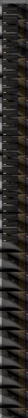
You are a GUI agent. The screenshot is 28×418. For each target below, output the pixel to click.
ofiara (23, 242)
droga (22, 108)
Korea (20, 179)
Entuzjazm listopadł (5, 159)
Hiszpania (21, 143)
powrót (19, 276)
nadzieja (21, 217)
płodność (23, 262)
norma (22, 235)
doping (24, 106)
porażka (22, 272)
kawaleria (21, 163)
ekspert (21, 117)
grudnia (20, 14)
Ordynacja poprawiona (5, 55)
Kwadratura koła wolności (22, 28)
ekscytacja (24, 116)
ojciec (24, 243)
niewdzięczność (20, 232)
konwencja (24, 178)
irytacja (21, 154)
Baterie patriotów (21, 17)
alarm (24, 58)
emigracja (5, 115)
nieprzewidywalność (23, 228)
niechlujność (19, 223)
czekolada (23, 94)
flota (20, 127)
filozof (20, 126)
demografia (24, 99)
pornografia (24, 272)
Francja (20, 128)
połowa (20, 270)
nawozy (24, 221)
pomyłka (24, 270)
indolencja (20, 149)
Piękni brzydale (4, 7)
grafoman (19, 137)
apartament (19, 64)
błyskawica (21, 81)
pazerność (23, 255)
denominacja (19, 100)
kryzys (23, 184)
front (24, 128)
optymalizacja (21, 247)
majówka (23, 197)
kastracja (19, 162)
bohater (5, 188)
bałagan (19, 72)
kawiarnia (23, 163)
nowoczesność (22, 236)
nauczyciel (7, 67)
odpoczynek (20, 241)
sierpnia (20, 42)
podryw (19, 266)
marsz (20, 200)
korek (21, 179)
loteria (20, 193)
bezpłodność (22, 76)
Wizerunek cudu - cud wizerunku (6, 236)
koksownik (21, 168)
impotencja (21, 148)
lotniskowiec (23, 193)
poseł (24, 273)
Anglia (23, 62)
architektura (5, 76)
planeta (21, 261)
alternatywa (23, 59)
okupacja (24, 244)
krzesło (24, 184)
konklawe (19, 175)
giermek (21, 132)
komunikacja (20, 173)
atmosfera (22, 68)
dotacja (23, 107)
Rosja (8, 91)
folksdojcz (23, 127)
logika (24, 192)
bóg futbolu (20, 82)
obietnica (21, 237)
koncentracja (24, 173)
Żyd (13, 195)
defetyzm (19, 97)
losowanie (19, 193)
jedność (20, 156)
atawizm (19, 68)
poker (24, 267)
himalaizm (21, 142)
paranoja (9, 76)
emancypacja (21, 119)
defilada (21, 97)
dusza (20, 109)
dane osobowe (22, 96)
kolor (24, 169)
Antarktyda (19, 63)
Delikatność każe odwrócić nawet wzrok (22, 39)
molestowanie (8, 232)
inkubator (24, 150)
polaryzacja (22, 268)
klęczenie (23, 166)
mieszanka (19, 207)
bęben (24, 77)
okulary (21, 244)
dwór (22, 109)
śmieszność (13, 115)
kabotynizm (23, 157)
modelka (19, 212)
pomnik (10, 76)
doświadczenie (22, 107)
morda (24, 213)
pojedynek (23, 267)
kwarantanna (23, 187)
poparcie (21, 271)
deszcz (22, 101)
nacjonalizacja (22, 216)
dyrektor (19, 111)
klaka (23, 165)
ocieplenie (7, 51)
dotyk (24, 107)
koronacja (22, 179)
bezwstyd (21, 77)
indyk (21, 149)
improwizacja (24, 148)
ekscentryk (22, 116)
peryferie (24, 256)
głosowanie (22, 133)
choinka (23, 88)
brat (23, 82)
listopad (8, 163)
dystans (19, 112)
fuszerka (21, 129)
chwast (24, 89)
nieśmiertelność (24, 230)
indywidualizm (23, 149)
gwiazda (23, 139)
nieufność (22, 231)
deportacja (24, 100)
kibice (19, 164)
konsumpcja (20, 177)
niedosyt (22, 224)
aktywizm (22, 58)
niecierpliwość (22, 223)
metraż (24, 205)
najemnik (21, 218)
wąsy (13, 76)
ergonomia (24, 121)
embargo (22, 119)
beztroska (19, 77)
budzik (22, 84)
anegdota (19, 62)
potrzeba (21, 275)
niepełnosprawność (20, 227)
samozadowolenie (11, 115)
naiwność (19, 218)
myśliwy (19, 216)
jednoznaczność (22, 156)
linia (23, 191)
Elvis (19, 119)
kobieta (6, 232)
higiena (19, 142)
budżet (23, 84)
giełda (20, 132)
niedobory (24, 223)
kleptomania (20, 166)
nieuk (24, 231)
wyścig (13, 84)
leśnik (22, 190)
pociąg (24, 263)
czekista (21, 94)
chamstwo (21, 87)
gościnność (19, 136)
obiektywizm (20, 237)
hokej (24, 143)
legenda (21, 189)
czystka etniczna (22, 95)
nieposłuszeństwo (20, 228)
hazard (19, 141)
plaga (19, 261)
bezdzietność (21, 75)
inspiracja (19, 151)
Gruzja (23, 138)
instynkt (21, 151)
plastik (24, 261)
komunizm (22, 173)
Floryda (19, 127)
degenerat (24, 97)
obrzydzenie (21, 238)
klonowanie (19, 167)
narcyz (19, 219)
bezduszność (19, 75)
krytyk (21, 184)
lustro (23, 194)
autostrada (19, 70)
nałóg (24, 218)
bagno (23, 71)
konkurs (23, 175)
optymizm (23, 247)
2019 (19, 12)
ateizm (20, 68)
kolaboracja (5, 67)
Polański (20, 268)
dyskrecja (24, 111)
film (19, 126)
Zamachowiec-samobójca (5, 144)
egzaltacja (9, 188)
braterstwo (24, 82)
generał (23, 131)
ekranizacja (21, 116)
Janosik (20, 155)
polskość (19, 270)
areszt (24, 65)
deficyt (20, 97)
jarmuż (24, 155)
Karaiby (23, 161)
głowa (23, 133)
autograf (21, 69)
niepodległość (10, 163)
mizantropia (24, 210)
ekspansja (19, 117)
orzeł (21, 248)
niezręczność (22, 234)
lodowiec (21, 192)
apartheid (21, 64)
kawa (19, 163)
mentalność (19, 205)
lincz (22, 191)
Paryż (20, 254)
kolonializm (23, 169)
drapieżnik (19, 108)
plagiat (20, 261)
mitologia (21, 210)
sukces (11, 84)
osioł (22, 248)
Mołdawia (24, 212)
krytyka (22, 184)
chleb (20, 88)
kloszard (21, 167)
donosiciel (21, 106)
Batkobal (20, 74)
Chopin (24, 88)
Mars (19, 200)
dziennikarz (23, 113)
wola (12, 84)
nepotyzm (23, 222)
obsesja (22, 238)
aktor (19, 58)
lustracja (22, 194)
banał (21, 72)
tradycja (10, 140)
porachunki (19, 272)
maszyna (24, 201)
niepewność (24, 227)
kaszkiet (22, 162)
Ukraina (12, 172)
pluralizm (19, 262)
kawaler (20, 163)
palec (24, 250)
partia (6, 38)
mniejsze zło (20, 211)
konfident (19, 174)
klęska (24, 166)
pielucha (19, 258)
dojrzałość (23, 105)
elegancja (21, 118)
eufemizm (22, 122)
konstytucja (22, 176)
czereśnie (24, 94)
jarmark (23, 155)
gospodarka (5, 195)
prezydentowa (11, 67)
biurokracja (24, 79)
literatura (6, 133)
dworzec (21, 109)
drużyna (24, 108)
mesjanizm (21, 205)
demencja (21, 99)
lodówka (23, 192)
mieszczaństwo (22, 207)
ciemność (21, 90)
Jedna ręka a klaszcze (5, 80)
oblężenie (23, 237)
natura (19, 221)
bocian (22, 81)
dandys (19, 96)
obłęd (24, 237)
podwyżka (22, 266)
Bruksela (24, 83)
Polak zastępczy (4, 167)
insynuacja (24, 151)
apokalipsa (24, 64)
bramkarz (22, 82)
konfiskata (21, 174)
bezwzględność (23, 77)
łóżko (22, 196)
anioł (24, 62)
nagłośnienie (24, 217)
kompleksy (9, 202)
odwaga (21, 242)
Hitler (22, 143)
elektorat (22, 118)
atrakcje (24, 68)
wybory (8, 38)
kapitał (23, 160)
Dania (23, 96)
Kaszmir (23, 162)
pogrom (20, 267)
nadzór (22, 217)
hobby (23, 143)
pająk (22, 250)
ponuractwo (19, 271)
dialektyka (24, 102)
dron (23, 108)
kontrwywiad (20, 178)
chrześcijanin (20, 89)
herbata (24, 141)
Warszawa (12, 76)
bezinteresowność (24, 75)
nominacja (19, 235)
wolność (11, 133)
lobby (20, 192)
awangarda (23, 70)
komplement (22, 172)
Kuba (24, 185)
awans (24, 70)
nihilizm (24, 234)
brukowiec (23, 83)
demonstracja (5, 155)
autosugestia (21, 70)
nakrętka (22, 218)
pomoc (23, 270)
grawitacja (23, 137)
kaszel (21, 162)
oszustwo (5, 58)
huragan (24, 145)
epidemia (20, 121)
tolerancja (12, 195)
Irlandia (19, 154)
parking (24, 253)
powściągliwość (24, 276)
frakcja (19, 128)
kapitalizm (21, 160)
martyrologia (24, 200)
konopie (24, 175)
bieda (4, 140)
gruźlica (24, 138)
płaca (20, 262)
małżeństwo (22, 198)
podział (24, 266)
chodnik (22, 88)
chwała (23, 89)
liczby (20, 191)
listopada (20, 15)
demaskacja (20, 99)
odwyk (22, 242)
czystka (20, 95)
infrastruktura (22, 150)
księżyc (22, 185)
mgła (21, 206)
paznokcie (24, 255)
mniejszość (22, 211)
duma (19, 109)
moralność (23, 213)
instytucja (22, 151)
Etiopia (20, 122)
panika (9, 232)
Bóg (19, 82)
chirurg (19, 88)
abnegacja (21, 55)
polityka (7, 38)
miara (22, 206)
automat (24, 69)
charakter (24, 87)
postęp (7, 133)
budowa (21, 84)
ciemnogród (19, 90)
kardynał (24, 161)
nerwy (24, 222)
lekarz (24, 189)
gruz (22, 138)
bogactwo (24, 81)
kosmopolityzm (20, 180)
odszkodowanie (20, 242)
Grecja (24, 137)
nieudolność (7, 115)
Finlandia (24, 126)
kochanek (19, 168)
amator (24, 59)
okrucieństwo (20, 244)
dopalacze (23, 106)
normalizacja (24, 235)
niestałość (24, 229)
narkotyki (21, 219)
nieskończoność (20, 229)
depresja (5, 163)
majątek (21, 197)
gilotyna (24, 132)
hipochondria (24, 142)
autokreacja (23, 69)
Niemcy (9, 67)
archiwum (21, 65)
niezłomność (20, 234)
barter (4, 30)
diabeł (23, 102)
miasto (23, 206)
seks (14, 232)
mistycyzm (19, 210)
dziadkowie (24, 112)
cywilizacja (21, 93)
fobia (21, 127)
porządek (21, 273)
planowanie (23, 261)
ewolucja (21, 123)
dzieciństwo (20, 113)
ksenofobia (9, 140)
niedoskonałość (20, 224)
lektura (19, 190)
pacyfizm (19, 250)
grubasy (19, 138)
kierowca (5, 84)
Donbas (19, 106)
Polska (12, 163)
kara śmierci (20, 161)
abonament (22, 55)
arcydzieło (23, 65)
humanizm (22, 145)
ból (21, 82)
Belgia (23, 74)
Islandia (24, 154)
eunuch (24, 122)
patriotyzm (10, 30)
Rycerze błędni (4, 199)
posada (23, 273)
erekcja (22, 121)
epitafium (21, 121)
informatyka (20, 150)
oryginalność (20, 248)
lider (21, 191)
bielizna (24, 78)
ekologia (5, 51)
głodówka (19, 133)
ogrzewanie (23, 243)
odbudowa (24, 240)
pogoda (11, 163)
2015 (19, 49)
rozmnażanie (13, 232)
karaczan (21, 161)
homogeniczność (20, 144)
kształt (23, 185)
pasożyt (22, 254)
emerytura (24, 119)
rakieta (12, 30)
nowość (23, 236)
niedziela (24, 224)
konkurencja (21, 175)
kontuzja (6, 84)
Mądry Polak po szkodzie (5, 192)
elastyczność (19, 118)
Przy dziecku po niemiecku (6, 62)
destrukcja (21, 101)
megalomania (22, 204)
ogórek (19, 243)
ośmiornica (19, 249)
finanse (21, 126)
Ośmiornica (4, 88)
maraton (22, 199)
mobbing (24, 211)
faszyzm (19, 125)
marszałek (22, 200)
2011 (19, 52)
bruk (21, 83)
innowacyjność (9, 195)
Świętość (4, 42)
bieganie (20, 78)
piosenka (20, 260)
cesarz (19, 87)
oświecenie (23, 249)
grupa (21, 138)
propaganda (9, 51)
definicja (23, 97)
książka (20, 185)
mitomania (22, 210)
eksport (24, 117)
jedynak (23, 156)
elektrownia (24, 118)
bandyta (23, 72)
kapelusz (19, 160)
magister (19, 197)
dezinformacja (20, 102)
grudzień (20, 138)
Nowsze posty (4, 242)
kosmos (22, 180)
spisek (9, 91)
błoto (19, 81)
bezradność (24, 76)
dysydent (21, 112)
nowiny (20, 236)
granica (21, 137)
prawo (6, 58)
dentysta (21, 100)
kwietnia (20, 45)
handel (7, 30)
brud (19, 83)
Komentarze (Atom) (6, 243)
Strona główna (10, 242)
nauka (23, 221)
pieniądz (22, 258)
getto (19, 132)
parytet (19, 254)
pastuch (23, 254)
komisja (21, 171)
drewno (21, 108)
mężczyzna (20, 206)
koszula (24, 180)
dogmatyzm (20, 105)
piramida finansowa (23, 260)
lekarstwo (23, 189)
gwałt (4, 232)
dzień (24, 113)
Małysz (20, 198)
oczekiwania (22, 240)
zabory (14, 163)
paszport (24, 254)
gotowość (23, 136)
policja (24, 268)
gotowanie (22, 136)
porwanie (19, 273)
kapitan (24, 160)
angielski (22, 62)
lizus (19, 192)
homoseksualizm (22, 144)
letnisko (23, 190)
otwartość (24, 249)
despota (5, 133)
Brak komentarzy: (8, 11)
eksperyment (23, 117)
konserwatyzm (7, 140)
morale (21, 213)
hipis (22, 142)
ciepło (23, 90)
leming (20, 190)
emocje (7, 155)
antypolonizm (24, 63)
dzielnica (21, 113)
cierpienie (24, 90)
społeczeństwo (10, 133)
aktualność (20, 58)
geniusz (24, 131)
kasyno (20, 162)
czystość (24, 95)
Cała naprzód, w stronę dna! (6, 34)
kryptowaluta (20, 184)
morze (4, 38)
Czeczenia (19, 94)
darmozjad (24, 96)
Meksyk (24, 204)
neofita (21, 222)
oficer (24, 242)
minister (24, 209)
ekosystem (19, 116)
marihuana (24, 199)
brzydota (19, 84)
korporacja (24, 179)
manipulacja (20, 199)
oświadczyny (21, 249)
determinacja (24, 101)
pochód (23, 263)
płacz (21, 262)
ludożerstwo (20, 194)
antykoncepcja (22, 63)
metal (22, 205)
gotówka (24, 136)
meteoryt (23, 205)
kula (20, 186)
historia (6, 163)
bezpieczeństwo (20, 76)
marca (20, 46)
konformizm (24, 174)
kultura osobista (24, 186)
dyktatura (7, 76)
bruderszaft (20, 83)
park (23, 253)
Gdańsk (20, 131)
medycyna (19, 204)
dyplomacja (5, 172)
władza (15, 115)
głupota (5, 218)
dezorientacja (21, 102)
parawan (22, 253)
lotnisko (22, 193)
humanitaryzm (20, 145)
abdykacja (19, 55)
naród (22, 219)
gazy (19, 131)
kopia (19, 179)
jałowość (19, 155)
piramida (21, 260)
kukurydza (19, 186)
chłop (21, 88)
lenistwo (21, 190)
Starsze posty (16, 242)
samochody (9, 84)
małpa (19, 198)
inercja (24, 149)
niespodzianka (22, 229)
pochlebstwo (20, 263)
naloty (23, 218)
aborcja (24, 55)
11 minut (20, 37)
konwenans (22, 178)
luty (24, 194)
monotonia (20, 213)
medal (24, 203)
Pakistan (23, 250)
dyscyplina (21, 111)
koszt (23, 180)
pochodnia (21, 263)
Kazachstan (24, 163)
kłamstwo (24, 167)
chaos (22, 87)
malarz (24, 197)
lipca (20, 43)
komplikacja (24, 172)
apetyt (22, 64)
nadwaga (19, 217)
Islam (23, 154)
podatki (19, 264)
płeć (22, 262)
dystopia (20, 112)
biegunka (22, 78)
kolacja (24, 168)
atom (23, 68)
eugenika (23, 122)
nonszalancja (21, 235)
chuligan (21, 89)
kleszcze (21, 166)
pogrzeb (22, 267)
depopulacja (23, 100)
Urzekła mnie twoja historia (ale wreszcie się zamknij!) (8, 206)
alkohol (21, 59)
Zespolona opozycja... (5, 222)
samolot (9, 115)
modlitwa (20, 212)
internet (6, 218)
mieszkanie (24, 207)
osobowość (24, 248)
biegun (21, 78)
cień (22, 90)
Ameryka (20, 60)
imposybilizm (20, 148)
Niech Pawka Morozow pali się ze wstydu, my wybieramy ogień (9, 102)
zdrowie (10, 155)
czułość (19, 95)
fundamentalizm (20, 129)
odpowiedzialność (23, 241)
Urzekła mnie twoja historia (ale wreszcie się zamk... (22, 36)
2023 (19, 9)
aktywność (23, 58)
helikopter (22, 141)
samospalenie (14, 188)
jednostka (19, 156)
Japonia (22, 155)
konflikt (8, 155)
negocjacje (20, 222)
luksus (21, 194)
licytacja (19, 191)
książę (19, 185)
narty (24, 219)
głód (24, 133)
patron (21, 255)
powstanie (12, 188)
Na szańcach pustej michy (5, 137)
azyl (19, 71)
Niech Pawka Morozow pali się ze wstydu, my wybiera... (22, 25)
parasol (21, 253)
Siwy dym (4, 176)
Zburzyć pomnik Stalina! (5, 71)
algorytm (19, 59)
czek (20, 94)
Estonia (19, 122)
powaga (24, 275)
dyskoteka (22, 111)
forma (24, 127)
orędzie (24, 247)
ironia (20, 154)
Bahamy (24, 71)
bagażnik (22, 71)
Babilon (21, 71)
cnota (21, 91)
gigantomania (23, 132)
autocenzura (19, 69)
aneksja (20, 62)
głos (20, 133)
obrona (19, 238)
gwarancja (22, 139)
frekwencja (23, 128)
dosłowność (19, 107)
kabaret (21, 157)
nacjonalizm (9, 30)
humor (23, 145)
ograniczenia (20, 243)
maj (20, 197)
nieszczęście (20, 230)
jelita (24, 156)
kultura (10, 195)
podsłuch (21, 266)
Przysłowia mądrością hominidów (6, 95)
